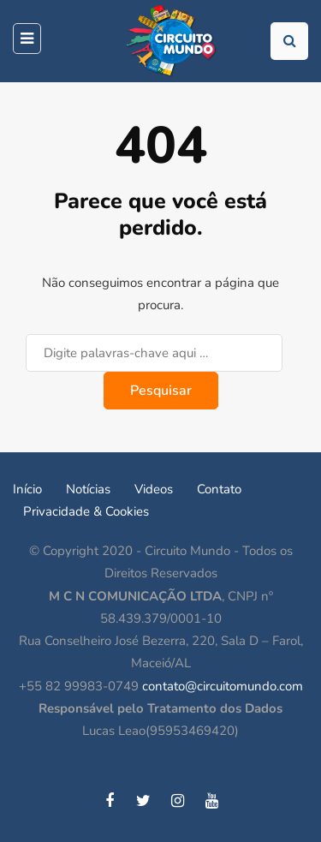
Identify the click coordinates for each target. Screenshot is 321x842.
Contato (219, 489)
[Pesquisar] (154, 353)
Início (27, 489)
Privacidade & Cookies (86, 511)
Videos (153, 489)
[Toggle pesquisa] (289, 41)
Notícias (88, 489)
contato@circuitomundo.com (222, 686)
